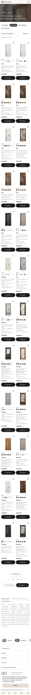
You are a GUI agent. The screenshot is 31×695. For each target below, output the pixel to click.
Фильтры (26, 33)
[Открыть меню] (28, 2)
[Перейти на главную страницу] (6, 2)
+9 (12, 274)
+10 (12, 61)
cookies (13, 677)
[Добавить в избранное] (13, 43)
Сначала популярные (8, 33)
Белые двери (22, 25)
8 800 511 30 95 (15, 674)
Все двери (5, 25)
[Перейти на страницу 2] (17, 579)
